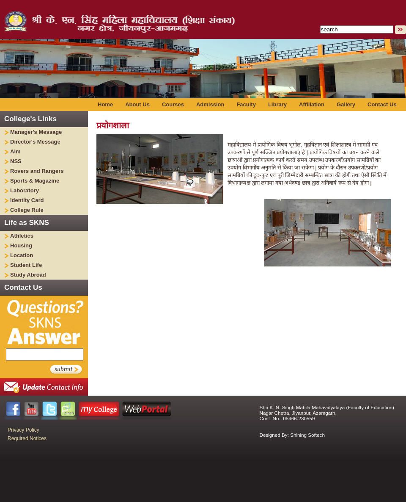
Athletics (21, 236)
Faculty (246, 104)
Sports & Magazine (34, 181)
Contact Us (382, 104)
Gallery (346, 104)
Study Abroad (28, 275)
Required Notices (27, 438)
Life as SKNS (26, 223)
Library (277, 104)
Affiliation (311, 104)
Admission (210, 104)
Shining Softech (307, 435)
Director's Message (35, 142)
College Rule (27, 210)
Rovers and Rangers (36, 171)
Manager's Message (36, 132)
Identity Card (27, 200)
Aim (15, 151)
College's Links (30, 119)
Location (21, 255)
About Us (137, 104)
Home (105, 104)
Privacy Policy (23, 430)
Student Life (26, 265)
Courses (173, 104)
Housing (21, 245)
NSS (16, 161)
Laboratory (24, 190)
